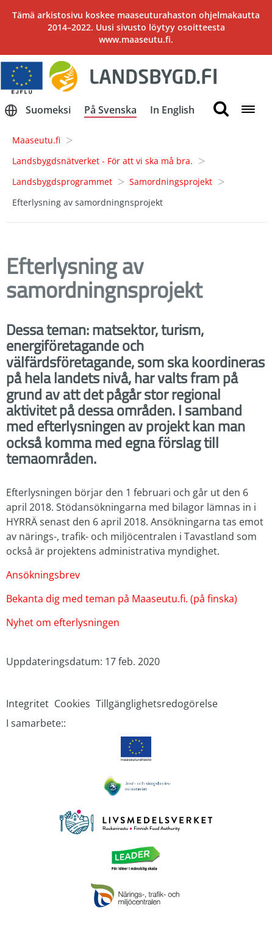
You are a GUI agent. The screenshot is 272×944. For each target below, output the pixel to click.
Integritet (27, 703)
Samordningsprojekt (170, 181)
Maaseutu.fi (36, 140)
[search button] (221, 109)
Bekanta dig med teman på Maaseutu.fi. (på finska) (121, 598)
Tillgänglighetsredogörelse (157, 703)
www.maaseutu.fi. (136, 39)
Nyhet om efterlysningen (63, 622)
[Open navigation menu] (248, 110)
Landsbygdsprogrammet (62, 181)
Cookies (72, 703)
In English (172, 110)
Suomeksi (48, 110)
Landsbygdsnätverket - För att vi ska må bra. (102, 161)
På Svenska (110, 110)
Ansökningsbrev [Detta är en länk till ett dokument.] (43, 575)
